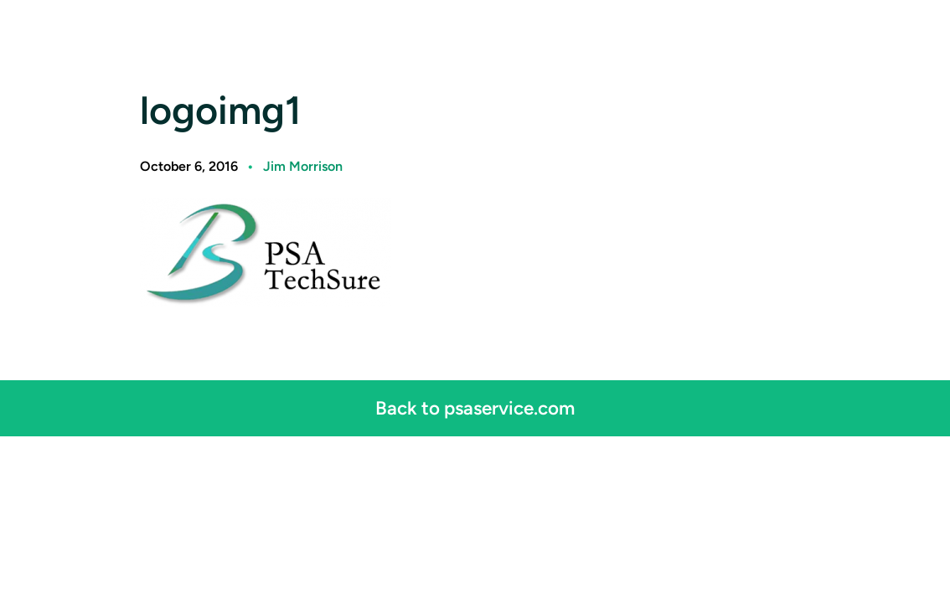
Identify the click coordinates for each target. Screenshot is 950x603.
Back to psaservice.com (475, 408)
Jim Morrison (303, 166)
